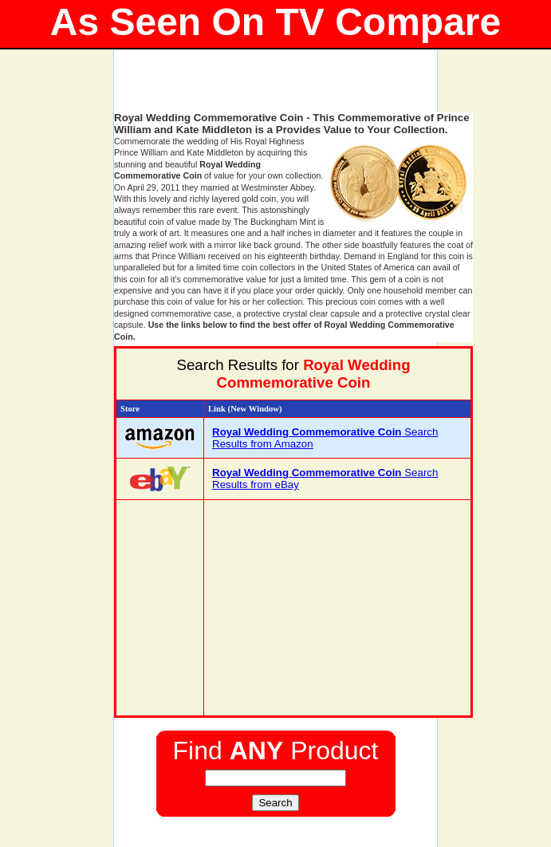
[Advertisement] (300, 88)
